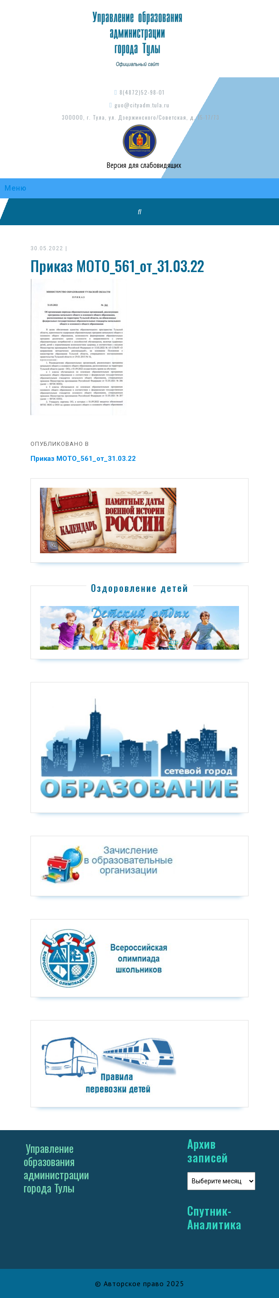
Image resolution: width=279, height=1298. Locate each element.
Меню (16, 188)
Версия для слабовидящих (143, 165)
